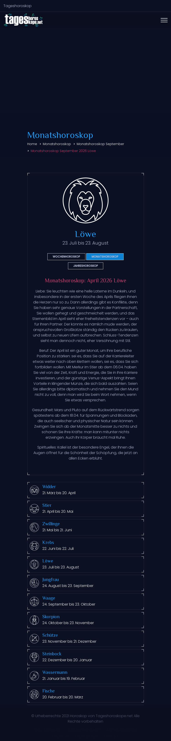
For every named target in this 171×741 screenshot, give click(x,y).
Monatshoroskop (57, 144)
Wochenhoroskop (66, 257)
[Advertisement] (85, 79)
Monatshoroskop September (100, 144)
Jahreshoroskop (85, 266)
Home (32, 144)
